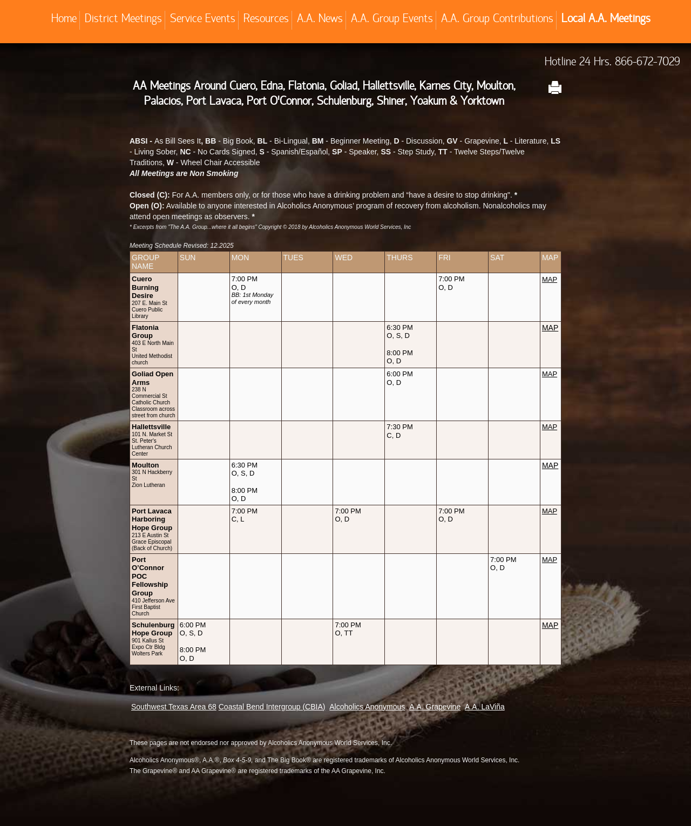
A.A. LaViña (485, 706)
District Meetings (123, 20)
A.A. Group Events (392, 20)
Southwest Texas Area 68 (173, 706)
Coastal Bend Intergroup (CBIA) (272, 706)
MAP (550, 327)
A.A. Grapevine (434, 706)
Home (64, 20)
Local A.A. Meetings (606, 20)
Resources (266, 20)
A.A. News (320, 20)
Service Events (202, 20)
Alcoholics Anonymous (367, 706)
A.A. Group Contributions (497, 20)
